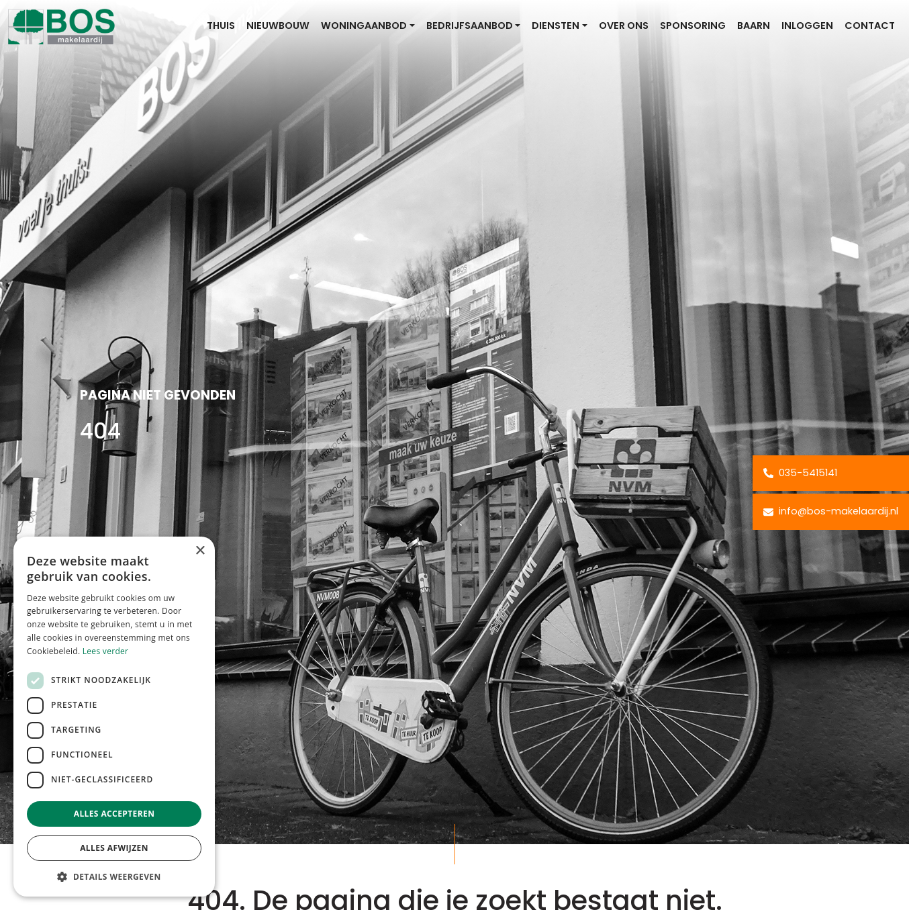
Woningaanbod (364, 25)
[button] (114, 876)
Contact (870, 25)
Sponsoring (693, 25)
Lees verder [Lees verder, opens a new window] (106, 651)
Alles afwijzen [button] (114, 848)
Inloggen (807, 25)
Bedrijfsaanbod (469, 25)
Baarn (753, 25)
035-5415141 (800, 473)
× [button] (200, 551)
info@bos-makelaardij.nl (830, 511)
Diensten (555, 25)
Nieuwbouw (277, 25)
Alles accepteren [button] (114, 813)
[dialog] (114, 717)
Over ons (624, 25)
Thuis (221, 25)
